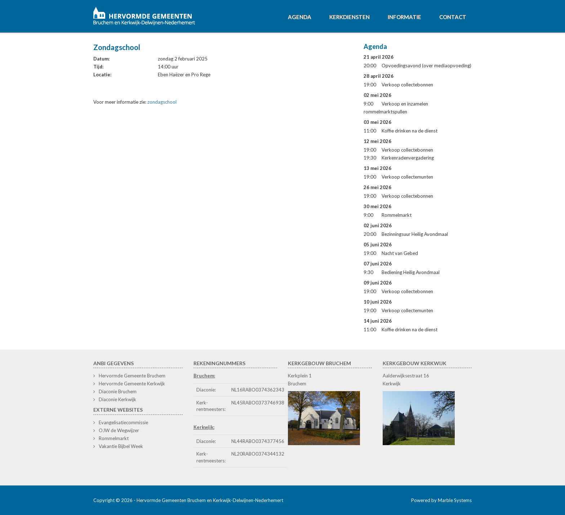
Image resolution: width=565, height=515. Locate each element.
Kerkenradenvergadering (408, 158)
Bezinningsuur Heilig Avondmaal (415, 234)
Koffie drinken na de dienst (409, 131)
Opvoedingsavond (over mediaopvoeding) (426, 65)
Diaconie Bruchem (118, 391)
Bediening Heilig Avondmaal (411, 272)
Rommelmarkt (396, 215)
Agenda (299, 17)
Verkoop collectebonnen (407, 85)
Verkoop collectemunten (407, 177)
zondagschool (162, 102)
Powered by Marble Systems (441, 500)
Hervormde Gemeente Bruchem (132, 376)
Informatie (404, 17)
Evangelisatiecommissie (123, 422)
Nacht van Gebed (400, 253)
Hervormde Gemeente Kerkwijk (132, 383)
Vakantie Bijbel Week (121, 446)
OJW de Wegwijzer (119, 430)
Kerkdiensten (349, 17)
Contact (452, 17)
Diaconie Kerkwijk (117, 399)
